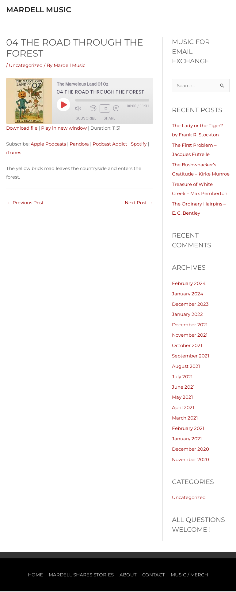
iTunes (13, 154)
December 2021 (189, 326)
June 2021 (183, 388)
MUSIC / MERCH (189, 575)
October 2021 (187, 347)
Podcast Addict (110, 145)
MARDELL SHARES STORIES (81, 575)
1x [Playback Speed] (105, 109)
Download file (21, 129)
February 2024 (189, 285)
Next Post (139, 204)
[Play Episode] (63, 106)
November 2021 (189, 336)
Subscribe (86, 119)
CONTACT (154, 575)
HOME (35, 575)
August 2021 (186, 367)
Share (109, 119)
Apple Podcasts (48, 145)
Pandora (79, 145)
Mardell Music (47, 10)
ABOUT (128, 575)
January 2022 (187, 316)
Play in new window (64, 129)
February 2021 (188, 429)
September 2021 (190, 357)
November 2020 (190, 460)
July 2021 (182, 377)
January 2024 (187, 295)
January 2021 (187, 439)
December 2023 (190, 305)
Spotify (139, 145)
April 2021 (183, 409)
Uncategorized (26, 67)
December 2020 (190, 450)
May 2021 (182, 398)
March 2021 (185, 419)
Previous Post (25, 204)
